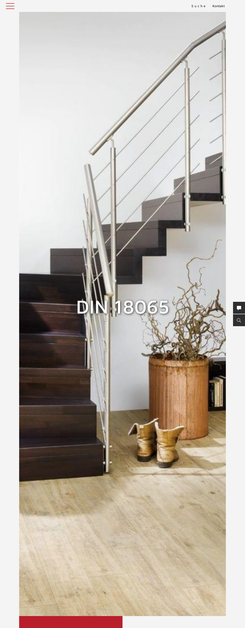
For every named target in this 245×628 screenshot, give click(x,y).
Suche (199, 6)
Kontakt (218, 6)
